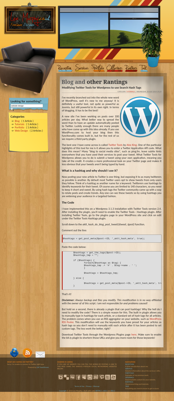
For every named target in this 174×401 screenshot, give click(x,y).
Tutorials (19, 124)
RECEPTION (129, 373)
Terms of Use (79, 395)
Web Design (21, 130)
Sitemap (96, 395)
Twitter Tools (115, 145)
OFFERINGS (129, 387)
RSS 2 (113, 400)
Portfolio (19, 127)
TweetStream (44, 376)
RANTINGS (129, 391)
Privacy (89, 395)
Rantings (60, 61)
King (134, 145)
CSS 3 (105, 400)
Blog (17, 121)
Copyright (62, 400)
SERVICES (128, 378)
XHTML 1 (98, 400)
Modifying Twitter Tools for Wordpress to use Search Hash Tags (101, 87)
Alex (129, 145)
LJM (38, 376)
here (133, 343)
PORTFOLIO (129, 382)
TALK (127, 395)
